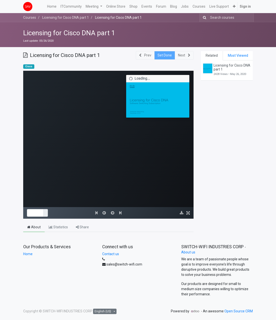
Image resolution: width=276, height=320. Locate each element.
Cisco (28, 66)
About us (188, 252)
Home (28, 254)
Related (212, 55)
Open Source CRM (238, 311)
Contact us (110, 254)
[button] (234, 6)
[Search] (203, 17)
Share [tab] (82, 227)
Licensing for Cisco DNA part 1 (69, 33)
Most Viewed (238, 55)
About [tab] (34, 227)
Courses (29, 17)
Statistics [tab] (58, 227)
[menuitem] (52, 6)
